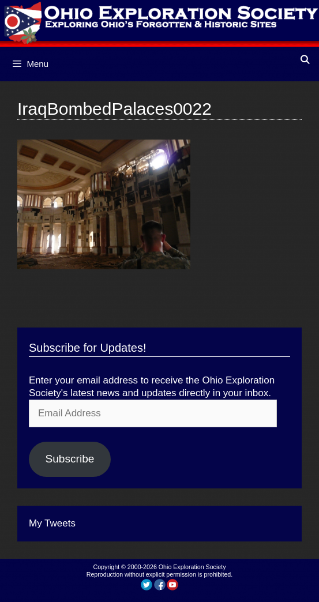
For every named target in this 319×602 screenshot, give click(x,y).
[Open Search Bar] (305, 60)
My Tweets (52, 523)
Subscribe (69, 459)
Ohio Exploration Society (192, 566)
